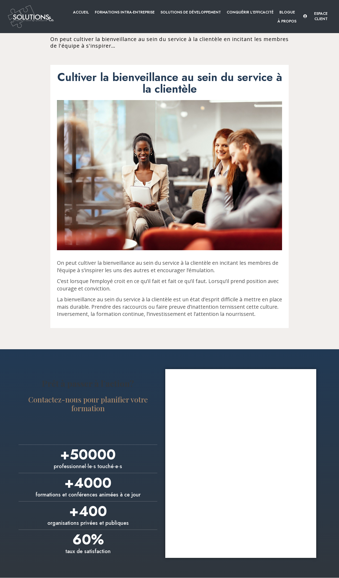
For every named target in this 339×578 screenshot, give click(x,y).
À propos (287, 21)
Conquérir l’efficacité (250, 12)
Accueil (81, 12)
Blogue (287, 12)
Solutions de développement (190, 12)
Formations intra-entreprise (125, 12)
